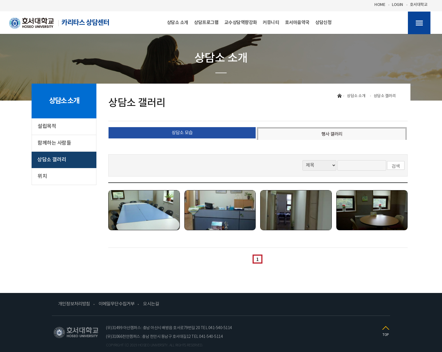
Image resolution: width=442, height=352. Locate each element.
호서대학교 (419, 5)
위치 (42, 176)
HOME (379, 5)
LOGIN (397, 5)
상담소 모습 (182, 132)
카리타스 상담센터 (59, 25)
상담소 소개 (64, 101)
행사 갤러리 (331, 134)
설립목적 (46, 126)
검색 (396, 166)
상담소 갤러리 (51, 160)
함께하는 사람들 (54, 143)
